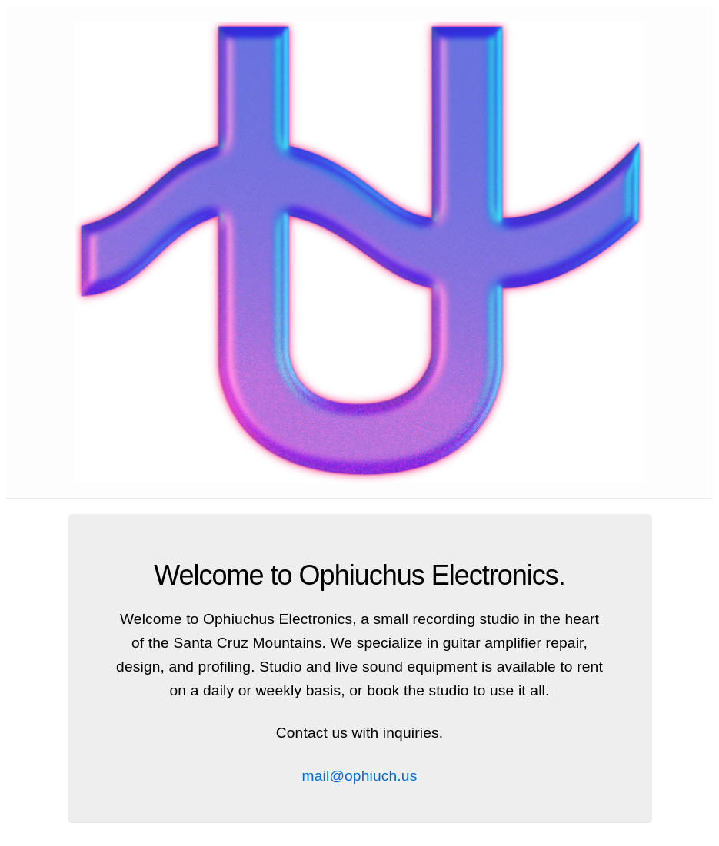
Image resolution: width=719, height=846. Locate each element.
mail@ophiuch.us (360, 776)
